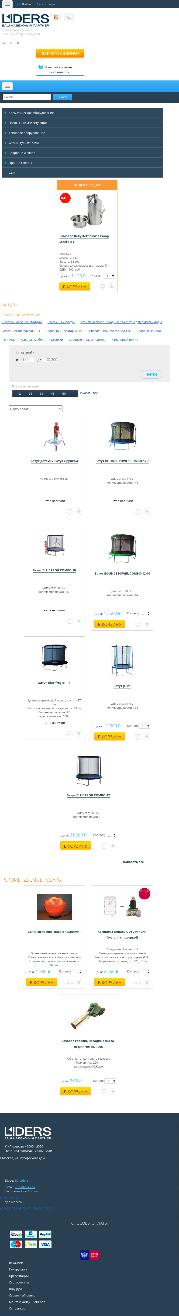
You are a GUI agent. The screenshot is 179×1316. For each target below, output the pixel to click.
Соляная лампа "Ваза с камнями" (54, 931)
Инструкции (18, 1269)
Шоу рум (15, 1289)
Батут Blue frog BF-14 (54, 683)
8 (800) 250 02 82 (12, 1198)
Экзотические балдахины (21, 331)
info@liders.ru (25, 1187)
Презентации (19, 1276)
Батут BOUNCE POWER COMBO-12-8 (122, 461)
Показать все (88, 393)
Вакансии (16, 1263)
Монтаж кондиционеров (27, 1302)
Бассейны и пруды (61, 322)
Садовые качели (149, 331)
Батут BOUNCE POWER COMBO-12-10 (122, 573)
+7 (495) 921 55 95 (39, 1208)
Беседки (57, 339)
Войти (26, 4)
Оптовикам (17, 1308)
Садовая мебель (33, 339)
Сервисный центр (22, 1295)
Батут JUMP (122, 686)
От (16, 360)
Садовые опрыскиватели (87, 339)
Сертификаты (19, 1282)
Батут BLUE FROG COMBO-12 (88, 795)
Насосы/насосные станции (22, 322)
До (39, 360)
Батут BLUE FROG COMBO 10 (54, 570)
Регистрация (46, 4)
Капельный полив (124, 339)
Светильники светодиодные (110, 331)
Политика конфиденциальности (28, 1150)
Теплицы (8, 339)
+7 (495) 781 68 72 (13, 1208)
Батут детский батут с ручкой (54, 461)
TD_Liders (21, 1180)
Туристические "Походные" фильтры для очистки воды (121, 322)
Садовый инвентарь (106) (64, 331)
